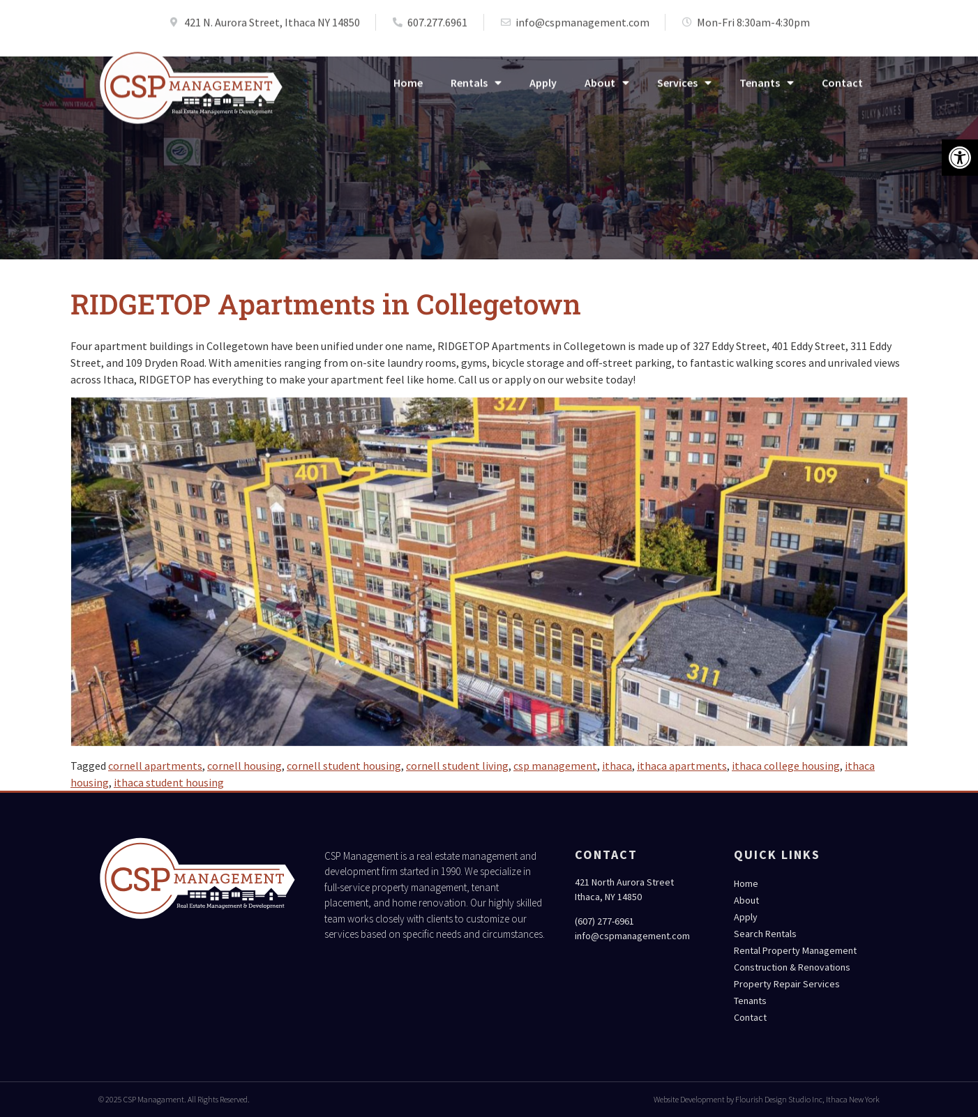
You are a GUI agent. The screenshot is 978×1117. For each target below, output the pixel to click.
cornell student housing (344, 766)
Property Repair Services (787, 984)
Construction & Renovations (792, 967)
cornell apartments (155, 766)
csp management (555, 766)
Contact (842, 89)
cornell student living (457, 766)
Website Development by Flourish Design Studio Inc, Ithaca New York (767, 1099)
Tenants (766, 88)
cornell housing (244, 766)
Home (408, 89)
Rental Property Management (795, 950)
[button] (960, 157)
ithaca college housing (786, 766)
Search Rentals (765, 933)
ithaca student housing (169, 782)
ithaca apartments (682, 766)
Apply (543, 89)
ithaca (617, 766)
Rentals (476, 88)
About (607, 88)
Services (684, 88)
